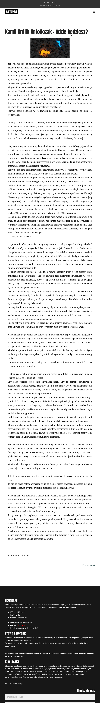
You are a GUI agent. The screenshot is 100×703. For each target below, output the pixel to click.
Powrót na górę (88, 565)
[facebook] (44, 2)
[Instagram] (55, 2)
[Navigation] (94, 12)
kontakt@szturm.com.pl (51, 5)
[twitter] (48, 2)
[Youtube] (52, 2)
